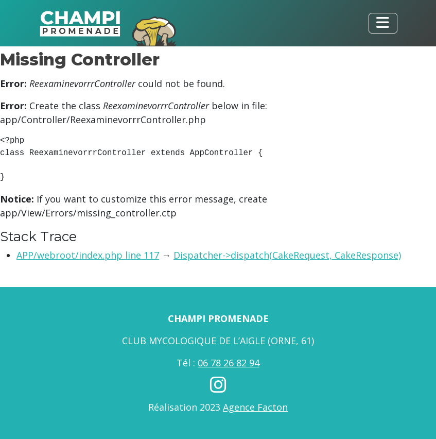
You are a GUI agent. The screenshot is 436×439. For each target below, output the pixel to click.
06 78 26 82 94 (228, 363)
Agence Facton (255, 407)
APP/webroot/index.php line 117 (87, 255)
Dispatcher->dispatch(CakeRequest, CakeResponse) (287, 255)
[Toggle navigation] (383, 23)
